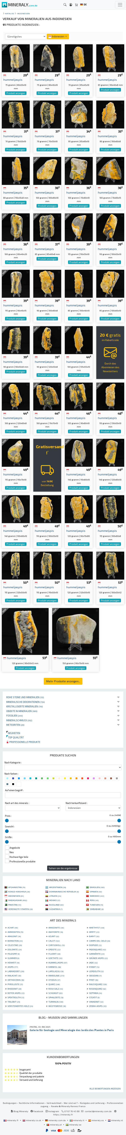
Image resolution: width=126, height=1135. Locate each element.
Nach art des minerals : (17, 803)
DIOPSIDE (95, 945)
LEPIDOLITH (96, 971)
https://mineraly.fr (63, 1114)
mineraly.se (73, 1124)
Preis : (8, 815)
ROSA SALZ (55, 988)
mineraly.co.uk (32, 1120)
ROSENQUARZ (97, 988)
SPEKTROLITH (16, 997)
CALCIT (54, 940)
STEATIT (94, 997)
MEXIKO (54, 900)
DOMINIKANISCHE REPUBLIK (64, 891)
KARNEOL (54, 967)
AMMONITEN (15, 932)
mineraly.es (96, 1120)
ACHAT (13, 927)
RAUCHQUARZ (98, 984)
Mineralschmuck (19, 720)
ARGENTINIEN (57, 887)
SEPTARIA (95, 993)
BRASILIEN (97, 887)
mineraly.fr (11, 1120)
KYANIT (94, 967)
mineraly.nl (115, 1120)
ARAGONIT (14, 936)
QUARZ (54, 984)
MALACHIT (14, 975)
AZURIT (53, 936)
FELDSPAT (14, 953)
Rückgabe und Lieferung (92, 1103)
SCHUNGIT (55, 993)
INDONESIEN (16, 896)
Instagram (52, 1111)
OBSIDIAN (95, 975)
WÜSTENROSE (57, 1006)
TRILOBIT (14, 1001)
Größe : (9, 837)
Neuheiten (13, 733)
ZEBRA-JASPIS (98, 1006)
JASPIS (13, 967)
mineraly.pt (54, 1124)
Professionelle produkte (23, 741)
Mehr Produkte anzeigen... (63, 681)
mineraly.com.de (55, 1120)
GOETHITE (55, 958)
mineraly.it (77, 1120)
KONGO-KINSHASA (19, 891)
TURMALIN (55, 1001)
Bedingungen (10, 1103)
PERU (94, 900)
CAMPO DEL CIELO (99, 940)
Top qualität (15, 737)
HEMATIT (13, 962)
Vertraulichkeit (54, 1103)
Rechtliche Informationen (31, 1103)
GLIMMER (13, 958)
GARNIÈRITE (96, 953)
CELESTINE (15, 945)
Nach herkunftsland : (76, 803)
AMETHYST (96, 927)
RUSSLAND (56, 904)
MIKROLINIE (56, 975)
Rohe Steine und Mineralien (25, 697)
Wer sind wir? (71, 1103)
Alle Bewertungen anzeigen (105, 1088)
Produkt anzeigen (15, 93)
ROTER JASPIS (16, 993)
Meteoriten (15, 724)
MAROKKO (97, 896)
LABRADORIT (16, 971)
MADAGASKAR (17, 900)
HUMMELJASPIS (57, 962)
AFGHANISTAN (16, 887)
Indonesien (23, 13)
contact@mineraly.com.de (98, 1111)
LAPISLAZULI (56, 971)
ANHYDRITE (55, 932)
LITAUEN (55, 896)
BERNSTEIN (15, 940)
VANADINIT (96, 1001)
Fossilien (14, 715)
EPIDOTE (54, 949)
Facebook (37, 1111)
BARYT (94, 936)
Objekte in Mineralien (21, 711)
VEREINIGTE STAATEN (20, 909)
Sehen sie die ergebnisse (63, 868)
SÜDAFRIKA (55, 909)
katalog (9, 13)
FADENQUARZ (97, 949)
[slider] (7, 820)
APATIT (94, 932)
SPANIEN (96, 891)
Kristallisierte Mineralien (24, 706)
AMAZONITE (56, 927)
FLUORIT (54, 953)
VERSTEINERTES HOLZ (20, 1006)
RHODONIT (14, 988)
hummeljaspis (14, 658)
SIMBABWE (97, 909)
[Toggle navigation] (120, 4)
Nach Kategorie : (13, 762)
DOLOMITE (15, 949)
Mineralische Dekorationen (25, 701)
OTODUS (54, 980)
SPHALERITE (55, 997)
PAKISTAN (14, 904)
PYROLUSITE (15, 984)
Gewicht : (10, 826)
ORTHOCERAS (16, 980)
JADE (93, 962)
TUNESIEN (96, 904)
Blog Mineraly (19, 1111)
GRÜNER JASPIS (98, 958)
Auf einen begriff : (14, 790)
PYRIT (93, 980)
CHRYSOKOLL (56, 945)
